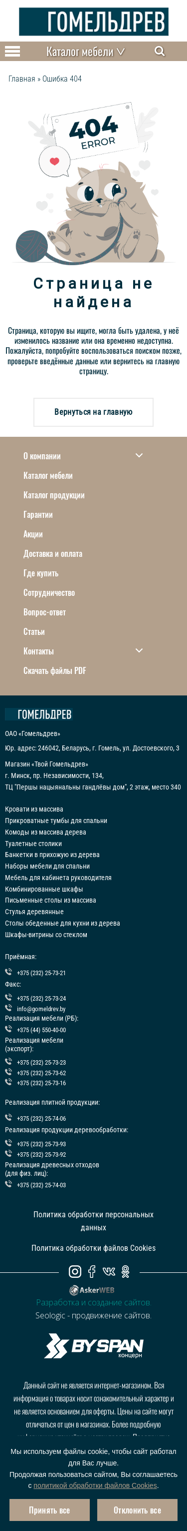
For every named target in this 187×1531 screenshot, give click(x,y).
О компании (83, 456)
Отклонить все (137, 1510)
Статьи (34, 631)
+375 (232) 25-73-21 (41, 973)
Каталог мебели (48, 475)
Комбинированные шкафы (44, 889)
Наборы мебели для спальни (47, 866)
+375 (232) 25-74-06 (41, 1118)
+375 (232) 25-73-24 (41, 998)
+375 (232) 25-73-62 (41, 1073)
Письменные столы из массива (50, 900)
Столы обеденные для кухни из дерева (62, 923)
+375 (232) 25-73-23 (41, 1062)
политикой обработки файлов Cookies (95, 1485)
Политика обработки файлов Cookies (93, 1248)
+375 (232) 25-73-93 (41, 1144)
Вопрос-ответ (44, 612)
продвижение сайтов (111, 1315)
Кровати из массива (34, 809)
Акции (33, 534)
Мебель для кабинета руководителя (58, 878)
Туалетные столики (33, 844)
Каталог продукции (54, 495)
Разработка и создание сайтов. (94, 1302)
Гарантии (38, 514)
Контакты (83, 651)
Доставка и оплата (52, 553)
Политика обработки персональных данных (93, 1221)
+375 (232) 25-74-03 (41, 1185)
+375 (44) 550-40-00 (41, 1030)
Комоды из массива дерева (45, 832)
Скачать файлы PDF (54, 670)
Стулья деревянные (34, 912)
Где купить (40, 573)
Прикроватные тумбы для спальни (56, 821)
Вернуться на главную (93, 412)
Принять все (49, 1510)
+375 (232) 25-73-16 (41, 1083)
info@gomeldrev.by (41, 1009)
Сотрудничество (49, 592)
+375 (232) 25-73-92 (41, 1154)
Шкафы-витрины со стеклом (46, 935)
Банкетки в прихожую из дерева (52, 855)
